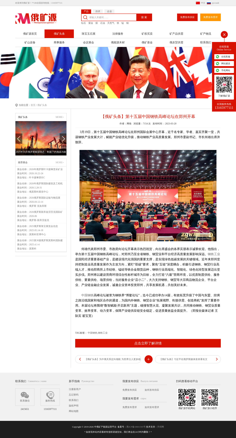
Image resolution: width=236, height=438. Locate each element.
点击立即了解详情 (148, 343)
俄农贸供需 (176, 40)
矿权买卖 (147, 31)
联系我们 (205, 40)
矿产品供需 (176, 31)
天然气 (110, 21)
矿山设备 (29, 40)
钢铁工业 (214, 254)
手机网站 (225, 70)
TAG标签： (81, 332)
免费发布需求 (210, 15)
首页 (33, 105)
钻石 (83, 21)
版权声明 (73, 405)
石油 (102, 21)
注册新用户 (75, 389)
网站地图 (73, 411)
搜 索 (144, 15)
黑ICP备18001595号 (135, 426)
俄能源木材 (118, 40)
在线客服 (225, 56)
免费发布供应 (187, 15)
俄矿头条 (59, 31)
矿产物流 (205, 31)
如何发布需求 (152, 407)
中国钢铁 (87, 295)
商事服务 (59, 40)
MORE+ (60, 116)
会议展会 (88, 40)
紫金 (90, 21)
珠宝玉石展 (88, 31)
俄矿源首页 (30, 31)
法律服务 (117, 31)
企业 (109, 9)
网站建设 (225, 63)
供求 (97, 9)
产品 (86, 9)
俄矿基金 (147, 40)
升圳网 (160, 426)
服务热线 (50, 396)
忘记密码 (73, 394)
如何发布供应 (152, 390)
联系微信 (25, 396)
